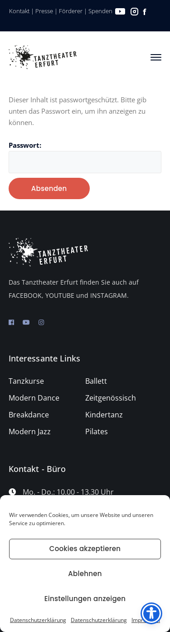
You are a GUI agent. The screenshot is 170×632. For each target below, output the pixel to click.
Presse (44, 11)
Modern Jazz (30, 431)
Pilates (96, 431)
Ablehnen (85, 573)
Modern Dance (34, 398)
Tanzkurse (26, 381)
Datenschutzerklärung (38, 620)
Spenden (100, 11)
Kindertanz (104, 415)
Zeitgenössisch (110, 398)
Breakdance (29, 415)
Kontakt (19, 11)
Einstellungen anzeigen (85, 598)
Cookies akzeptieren (85, 548)
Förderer (71, 11)
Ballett (96, 381)
